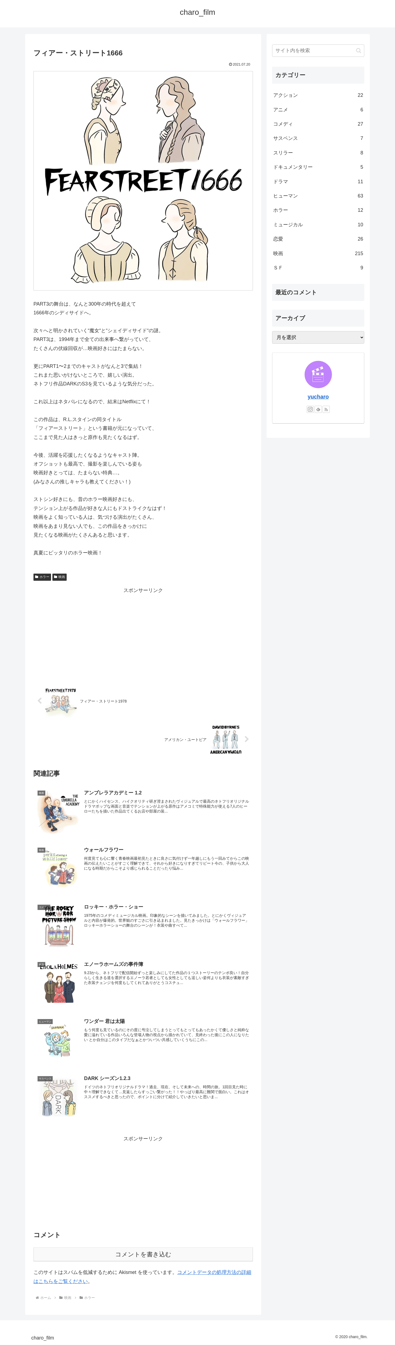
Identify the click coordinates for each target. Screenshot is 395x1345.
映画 (59, 577)
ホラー (42, 577)
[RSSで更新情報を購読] (326, 409)
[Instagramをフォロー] (310, 409)
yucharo (318, 397)
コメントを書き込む (143, 1254)
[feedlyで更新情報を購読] (318, 409)
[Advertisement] (143, 633)
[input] (318, 50)
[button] (358, 50)
